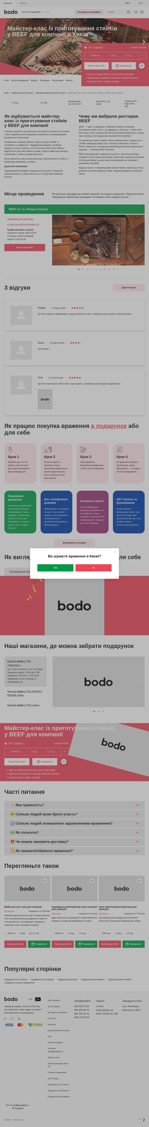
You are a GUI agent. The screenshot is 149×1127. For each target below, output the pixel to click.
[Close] (115, 552)
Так (55, 568)
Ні (94, 568)
